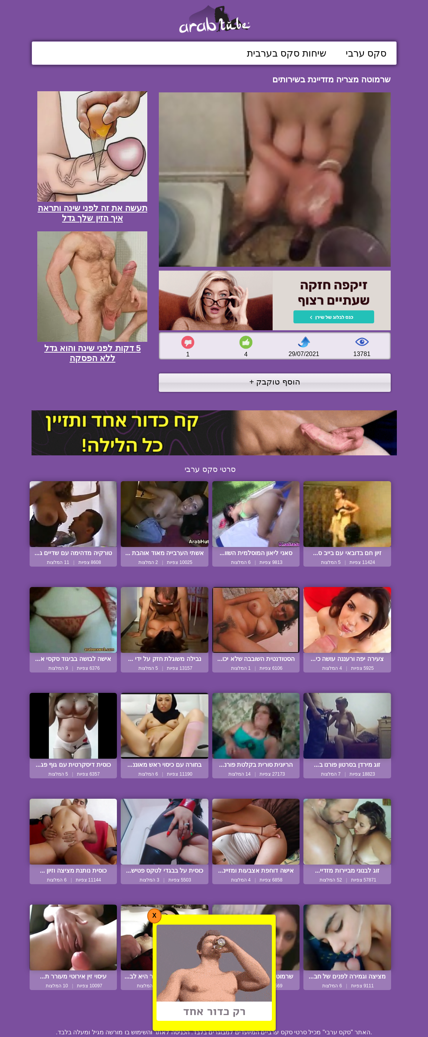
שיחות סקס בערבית (286, 53)
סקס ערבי (366, 53)
